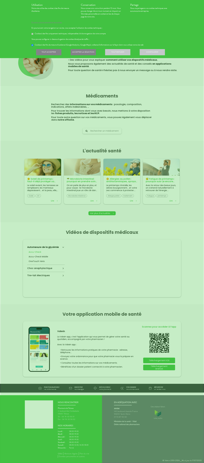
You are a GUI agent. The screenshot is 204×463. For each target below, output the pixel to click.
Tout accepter (49, 52)
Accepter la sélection (84, 53)
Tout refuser (120, 52)
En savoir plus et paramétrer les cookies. (46, 22)
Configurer (155, 52)
